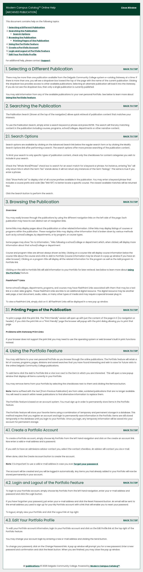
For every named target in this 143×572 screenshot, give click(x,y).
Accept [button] (85, 569)
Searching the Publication (23, 30)
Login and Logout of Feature (29, 51)
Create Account (23, 47)
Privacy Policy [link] (65, 568)
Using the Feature (24, 44)
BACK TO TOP (130, 69)
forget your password (86, 463)
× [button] (93, 567)
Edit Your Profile (22, 54)
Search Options (21, 34)
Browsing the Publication (22, 37)
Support (45, 60)
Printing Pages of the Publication (31, 40)
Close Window (128, 7)
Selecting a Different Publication (27, 27)
